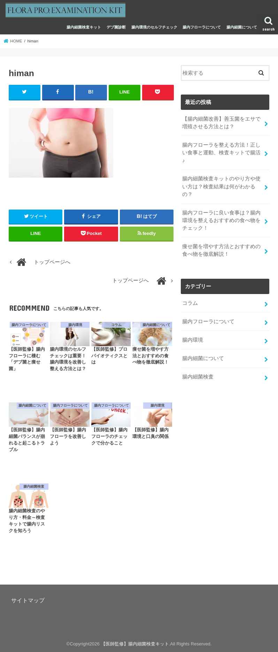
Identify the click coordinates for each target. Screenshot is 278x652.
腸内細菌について (241, 27)
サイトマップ (28, 600)
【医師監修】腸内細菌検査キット (135, 643)
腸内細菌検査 (198, 377)
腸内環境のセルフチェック (154, 27)
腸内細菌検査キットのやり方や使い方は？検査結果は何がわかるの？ (221, 186)
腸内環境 (192, 340)
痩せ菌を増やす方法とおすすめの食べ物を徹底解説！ (221, 250)
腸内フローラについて (202, 27)
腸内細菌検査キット (84, 27)
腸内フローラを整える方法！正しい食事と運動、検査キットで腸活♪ (221, 152)
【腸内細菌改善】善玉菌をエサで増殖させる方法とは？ (221, 122)
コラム (190, 303)
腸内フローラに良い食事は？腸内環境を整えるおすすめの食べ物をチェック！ (221, 220)
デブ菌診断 (116, 27)
